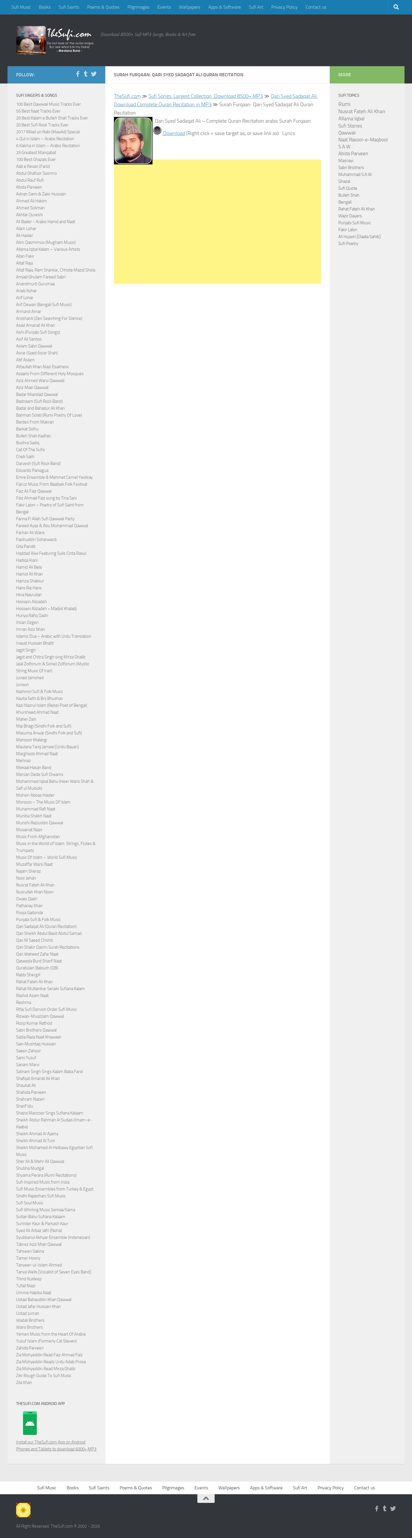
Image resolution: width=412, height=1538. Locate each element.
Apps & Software (224, 7)
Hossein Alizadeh (31, 601)
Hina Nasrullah (29, 594)
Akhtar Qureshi (29, 214)
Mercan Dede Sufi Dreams (39, 774)
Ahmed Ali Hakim (31, 201)
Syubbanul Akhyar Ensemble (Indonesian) (53, 1237)
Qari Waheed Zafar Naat (37, 954)
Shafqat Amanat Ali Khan (38, 1078)
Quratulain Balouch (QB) (37, 968)
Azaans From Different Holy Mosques (50, 373)
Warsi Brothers (29, 1327)
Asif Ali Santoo (29, 339)
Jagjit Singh (26, 650)
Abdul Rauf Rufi (30, 180)
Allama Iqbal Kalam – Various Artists (48, 249)
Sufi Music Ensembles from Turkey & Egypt (55, 1189)
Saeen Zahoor (28, 1050)
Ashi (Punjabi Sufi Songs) (38, 332)
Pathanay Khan (29, 905)
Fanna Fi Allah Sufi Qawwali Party (45, 518)
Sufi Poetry (348, 243)
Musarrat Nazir (29, 829)
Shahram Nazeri (30, 1099)
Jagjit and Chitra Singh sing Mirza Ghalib (50, 657)
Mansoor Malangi (31, 740)
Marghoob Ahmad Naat (37, 753)
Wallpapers (189, 7)
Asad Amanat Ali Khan (35, 325)
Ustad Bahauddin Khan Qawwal (43, 1299)
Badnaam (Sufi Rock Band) (39, 401)
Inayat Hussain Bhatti (35, 643)
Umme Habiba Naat (33, 1292)
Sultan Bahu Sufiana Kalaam (40, 1216)
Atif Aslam (25, 359)
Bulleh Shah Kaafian (33, 435)
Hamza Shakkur (30, 581)
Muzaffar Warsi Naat (34, 864)
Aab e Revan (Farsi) (33, 166)
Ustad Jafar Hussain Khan (38, 1306)
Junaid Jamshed (30, 677)
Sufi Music (21, 7)
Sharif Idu (24, 1106)
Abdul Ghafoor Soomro (36, 173)
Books (45, 7)
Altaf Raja (24, 263)
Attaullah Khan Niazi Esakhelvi (42, 366)
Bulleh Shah (348, 195)
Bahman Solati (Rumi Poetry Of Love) (49, 415)
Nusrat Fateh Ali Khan (35, 885)
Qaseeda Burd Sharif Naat (39, 961)
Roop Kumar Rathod (34, 1023)
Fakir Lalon (347, 229)
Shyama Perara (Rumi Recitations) (46, 1175)
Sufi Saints (69, 7)
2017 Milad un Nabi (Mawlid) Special (48, 131)
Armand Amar (28, 311)
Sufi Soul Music (29, 1202)
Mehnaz (23, 760)
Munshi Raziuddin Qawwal (39, 822)
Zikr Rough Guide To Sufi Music (43, 1375)
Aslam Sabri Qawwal (34, 346)
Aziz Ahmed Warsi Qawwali (40, 380)
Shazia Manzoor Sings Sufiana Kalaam (49, 1113)
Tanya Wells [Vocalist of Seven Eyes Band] (53, 1272)
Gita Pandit (25, 546)
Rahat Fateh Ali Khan (34, 981)
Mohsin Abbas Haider (35, 795)
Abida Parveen (29, 187)
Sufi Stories (350, 126)
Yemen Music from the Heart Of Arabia (50, 1334)
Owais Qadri (26, 898)
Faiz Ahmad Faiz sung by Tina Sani (46, 498)
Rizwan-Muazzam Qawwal (40, 1016)
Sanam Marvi (27, 1064)
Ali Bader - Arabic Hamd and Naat (45, 221)
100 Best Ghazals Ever (36, 159)
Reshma (23, 1002)
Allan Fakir (25, 256)
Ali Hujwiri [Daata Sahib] (359, 236)
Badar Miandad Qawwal (37, 394)
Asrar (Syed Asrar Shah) (37, 353)
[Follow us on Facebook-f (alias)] (78, 74)
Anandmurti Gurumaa (35, 283)
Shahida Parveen (31, 1092)
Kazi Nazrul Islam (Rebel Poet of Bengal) (51, 705)
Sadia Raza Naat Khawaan (38, 1037)
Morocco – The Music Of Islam (43, 802)
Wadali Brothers (30, 1320)
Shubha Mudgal (30, 1168)
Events (164, 7)
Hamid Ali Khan (29, 574)
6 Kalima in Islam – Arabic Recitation (48, 145)
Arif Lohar (24, 297)
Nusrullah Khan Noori (35, 892)
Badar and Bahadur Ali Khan (40, 408)
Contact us (316, 7)
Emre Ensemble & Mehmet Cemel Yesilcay (54, 477)
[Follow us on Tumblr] (86, 74)
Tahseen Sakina (30, 1251)
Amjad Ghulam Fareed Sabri (41, 277)
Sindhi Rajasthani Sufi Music (41, 1196)
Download (173, 133)
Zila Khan (24, 1382)
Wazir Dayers (350, 216)
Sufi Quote (347, 188)
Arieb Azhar (26, 290)
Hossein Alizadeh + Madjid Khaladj (46, 608)
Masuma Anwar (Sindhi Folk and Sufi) (49, 733)
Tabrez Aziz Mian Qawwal (39, 1244)
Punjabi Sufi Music (354, 222)
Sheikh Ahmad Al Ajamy (37, 1133)
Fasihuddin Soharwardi (36, 539)
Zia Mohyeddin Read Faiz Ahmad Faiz (49, 1354)
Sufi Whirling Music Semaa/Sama (45, 1209)
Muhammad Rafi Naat (35, 809)
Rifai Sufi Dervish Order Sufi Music (46, 1009)
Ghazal (344, 181)
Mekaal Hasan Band (33, 767)
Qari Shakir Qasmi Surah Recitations (47, 947)
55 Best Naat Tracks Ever (38, 111)
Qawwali (347, 133)
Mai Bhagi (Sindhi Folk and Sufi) (43, 726)
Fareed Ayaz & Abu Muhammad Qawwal (52, 525)
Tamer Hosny (28, 1258)
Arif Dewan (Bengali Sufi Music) (44, 304)
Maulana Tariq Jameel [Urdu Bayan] (47, 746)
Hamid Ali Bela (29, 567)
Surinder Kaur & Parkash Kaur (42, 1223)
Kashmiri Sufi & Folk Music (39, 691)
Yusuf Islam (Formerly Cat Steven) (46, 1341)
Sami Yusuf (26, 1057)
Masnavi (345, 160)
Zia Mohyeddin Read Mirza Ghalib (45, 1368)
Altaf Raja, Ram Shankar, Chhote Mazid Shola (55, 270)
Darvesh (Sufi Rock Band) (38, 463)
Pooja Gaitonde (29, 912)
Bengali (345, 202)
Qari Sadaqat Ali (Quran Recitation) (46, 926)
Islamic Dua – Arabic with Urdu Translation (53, 636)
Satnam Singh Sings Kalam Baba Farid (49, 1071)
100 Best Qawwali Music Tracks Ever (48, 104)
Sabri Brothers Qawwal (36, 1030)
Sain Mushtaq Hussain (36, 1044)
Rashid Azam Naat (32, 995)
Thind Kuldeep (29, 1278)
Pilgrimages (138, 7)
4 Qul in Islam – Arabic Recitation (45, 138)
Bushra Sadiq (27, 442)
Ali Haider (24, 235)
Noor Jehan (26, 878)
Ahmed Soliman (30, 207)
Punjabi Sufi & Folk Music (38, 919)
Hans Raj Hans (29, 587)
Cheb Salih (25, 456)
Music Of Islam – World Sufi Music (46, 857)
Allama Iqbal (351, 118)
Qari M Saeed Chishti (34, 940)
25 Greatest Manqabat (36, 152)
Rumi (344, 104)
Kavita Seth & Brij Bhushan (39, 698)
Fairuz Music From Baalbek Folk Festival (51, 484)
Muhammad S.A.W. (355, 174)
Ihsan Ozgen (27, 622)
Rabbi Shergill (28, 974)
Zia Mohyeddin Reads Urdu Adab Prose (51, 1361)
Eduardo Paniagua (32, 470)
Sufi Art (256, 7)
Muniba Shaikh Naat (34, 816)
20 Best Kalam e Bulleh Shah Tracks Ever (52, 118)
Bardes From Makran (35, 422)
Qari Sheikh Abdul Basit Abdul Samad (49, 933)
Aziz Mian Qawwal (32, 387)
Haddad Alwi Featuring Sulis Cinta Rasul (51, 553)
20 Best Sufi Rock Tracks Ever (42, 125)
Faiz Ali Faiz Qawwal (34, 491)
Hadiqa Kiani (27, 560)
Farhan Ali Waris (30, 532)
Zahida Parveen (30, 1348)
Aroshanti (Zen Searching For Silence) (49, 318)
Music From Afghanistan (38, 836)
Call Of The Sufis (30, 449)
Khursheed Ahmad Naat (37, 712)
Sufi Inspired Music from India (42, 1182)
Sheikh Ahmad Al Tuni (35, 1140)
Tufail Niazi (25, 1285)
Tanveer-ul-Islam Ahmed (39, 1265)
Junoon (22, 684)
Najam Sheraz (28, 871)
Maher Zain (26, 719)
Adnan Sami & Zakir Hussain (41, 194)
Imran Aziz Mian (30, 629)
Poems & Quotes (103, 7)
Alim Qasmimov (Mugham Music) (46, 242)
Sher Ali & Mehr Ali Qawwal (40, 1161)
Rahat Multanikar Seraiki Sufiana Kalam (50, 988)
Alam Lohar (26, 228)
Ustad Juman (27, 1313)
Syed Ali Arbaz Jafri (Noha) (39, 1230)
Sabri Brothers (351, 167)
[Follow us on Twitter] (94, 74)
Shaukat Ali (26, 1085)
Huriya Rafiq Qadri (32, 615)
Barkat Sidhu (27, 429)
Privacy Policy (284, 7)
